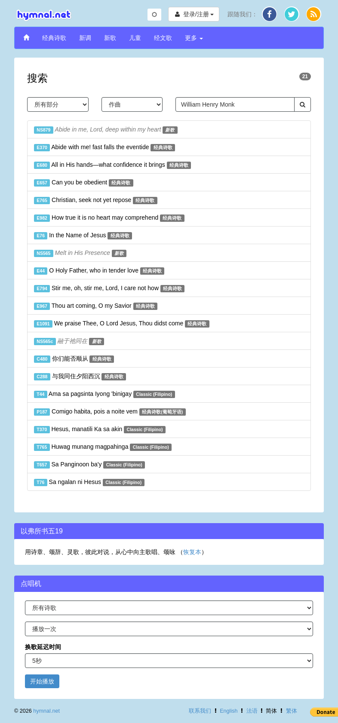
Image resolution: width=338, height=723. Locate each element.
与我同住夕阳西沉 (80, 376)
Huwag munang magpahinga (103, 447)
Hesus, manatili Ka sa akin (100, 429)
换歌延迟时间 (43, 646)
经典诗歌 (54, 37)
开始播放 (42, 681)
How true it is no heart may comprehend (109, 218)
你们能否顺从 (74, 359)
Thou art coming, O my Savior (95, 306)
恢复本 (192, 551)
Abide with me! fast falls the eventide (104, 147)
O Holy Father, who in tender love (99, 271)
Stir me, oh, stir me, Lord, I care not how (109, 288)
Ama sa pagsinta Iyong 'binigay (104, 394)
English (228, 711)
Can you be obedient (83, 183)
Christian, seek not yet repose (95, 200)
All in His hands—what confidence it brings (112, 165)
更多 (194, 37)
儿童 (135, 37)
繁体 (291, 711)
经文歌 (163, 37)
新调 (85, 37)
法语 (252, 711)
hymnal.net (46, 711)
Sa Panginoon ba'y (89, 465)
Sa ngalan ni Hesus (89, 482)
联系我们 (200, 711)
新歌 (110, 37)
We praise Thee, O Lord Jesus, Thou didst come (121, 324)
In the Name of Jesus (83, 235)
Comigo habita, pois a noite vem (110, 412)
